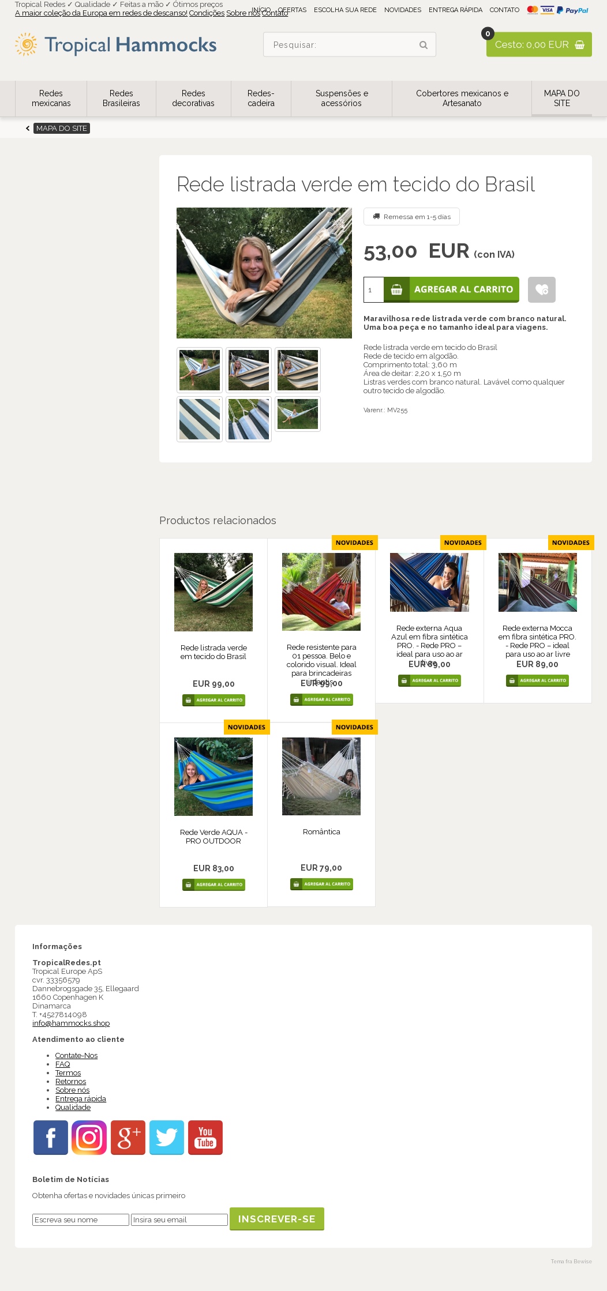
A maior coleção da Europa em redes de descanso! (101, 13)
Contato (504, 10)
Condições (206, 13)
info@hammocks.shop (71, 1023)
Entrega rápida (455, 10)
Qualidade (73, 1107)
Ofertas (292, 10)
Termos (68, 1072)
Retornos (70, 1081)
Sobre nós (243, 13)
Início (261, 10)
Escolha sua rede (345, 10)
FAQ (62, 1064)
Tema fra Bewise (571, 1261)
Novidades (402, 10)
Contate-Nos (76, 1055)
